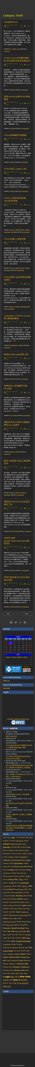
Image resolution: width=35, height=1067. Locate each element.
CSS (11, 531)
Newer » (27, 613)
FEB (14, 657)
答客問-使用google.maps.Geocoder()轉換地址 (16, 541)
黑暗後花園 (6, 688)
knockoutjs (7, 232)
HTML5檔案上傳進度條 (15, 239)
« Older (7, 613)
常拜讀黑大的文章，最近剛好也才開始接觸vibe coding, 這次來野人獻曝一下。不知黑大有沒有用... (19, 828)
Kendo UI (23, 492)
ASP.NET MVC (19, 230)
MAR (19, 657)
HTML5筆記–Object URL (15, 169)
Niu (7, 785)
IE (10, 49)
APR (25, 657)
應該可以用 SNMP (11, 736)
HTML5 (14, 49)
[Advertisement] (18, 706)
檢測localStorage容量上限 (16, 354)
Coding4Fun (14, 345)
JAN (8, 657)
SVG (19, 49)
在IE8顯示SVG (11, 22)
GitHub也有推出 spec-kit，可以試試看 (17, 794)
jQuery (12, 230)
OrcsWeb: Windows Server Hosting (18, 719)
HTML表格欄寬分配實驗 (15, 135)
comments (24, 90)
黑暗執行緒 (6, 681)
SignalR (13, 232)
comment (27, 531)
